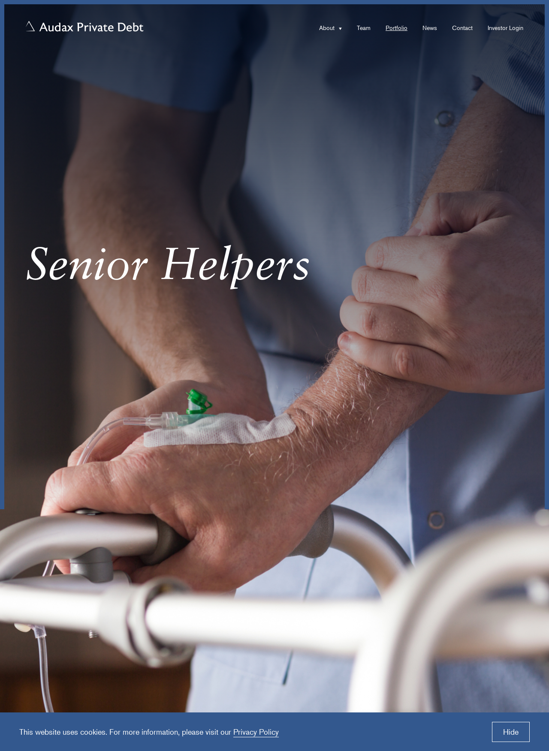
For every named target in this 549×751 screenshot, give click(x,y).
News (429, 27)
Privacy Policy (256, 731)
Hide (511, 731)
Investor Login (505, 27)
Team (364, 27)
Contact (462, 27)
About (327, 27)
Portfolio (396, 27)
